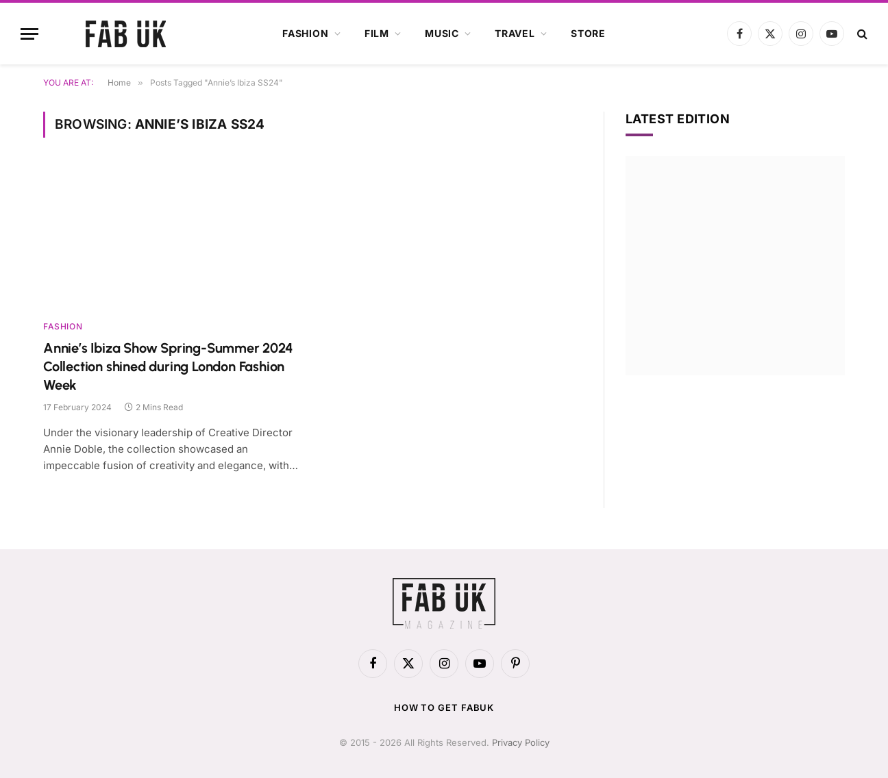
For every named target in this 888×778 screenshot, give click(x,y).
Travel (515, 33)
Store (588, 33)
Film (377, 33)
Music (442, 33)
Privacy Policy (521, 742)
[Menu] (29, 33)
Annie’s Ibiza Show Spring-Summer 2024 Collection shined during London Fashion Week (168, 366)
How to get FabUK (444, 707)
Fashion (305, 33)
